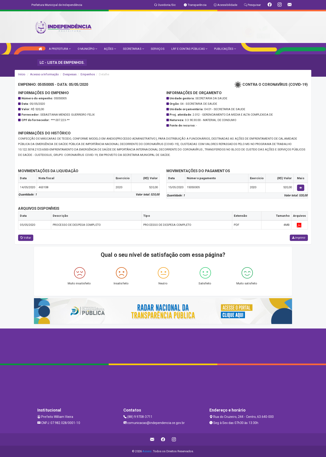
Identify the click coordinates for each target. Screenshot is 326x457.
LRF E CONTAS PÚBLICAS (189, 48)
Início (21, 74)
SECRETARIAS (133, 48)
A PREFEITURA (60, 48)
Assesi (147, 451)
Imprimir (299, 237)
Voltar (25, 237)
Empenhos (88, 74)
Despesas (70, 74)
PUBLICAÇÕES (225, 48)
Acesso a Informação (44, 74)
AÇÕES (110, 48)
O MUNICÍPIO (87, 48)
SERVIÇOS (158, 48)
